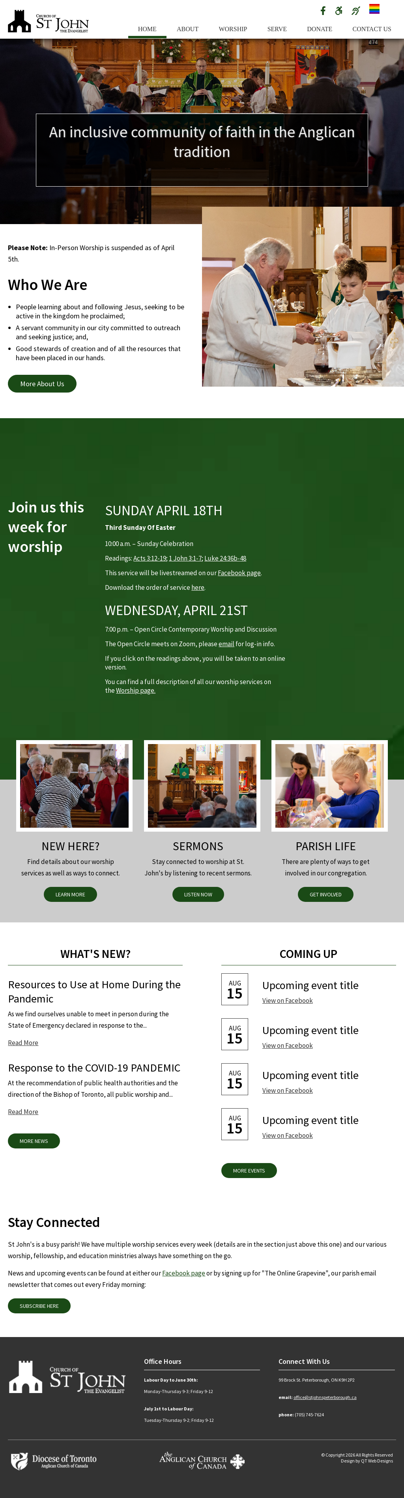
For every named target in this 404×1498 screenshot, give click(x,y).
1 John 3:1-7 (185, 558)
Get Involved (326, 894)
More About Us (42, 383)
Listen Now (198, 894)
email (226, 644)
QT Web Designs (377, 1461)
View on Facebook (287, 1000)
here (197, 587)
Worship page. (135, 690)
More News (34, 1141)
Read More (23, 1042)
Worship (233, 29)
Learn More (70, 894)
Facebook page (239, 573)
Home (147, 29)
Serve (277, 29)
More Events (249, 1170)
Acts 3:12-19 (149, 558)
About (187, 29)
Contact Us (372, 29)
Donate (319, 29)
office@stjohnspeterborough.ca (325, 1397)
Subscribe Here (39, 1305)
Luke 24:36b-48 (225, 558)
